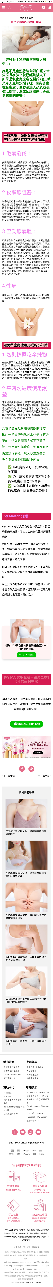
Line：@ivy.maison (35, 1113)
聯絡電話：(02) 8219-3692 (38, 1101)
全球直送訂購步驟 (12, 1071)
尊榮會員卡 (31, 1071)
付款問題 (8, 1093)
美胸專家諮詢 (26, 724)
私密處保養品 (15, 411)
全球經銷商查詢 (11, 1114)
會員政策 (35, 1247)
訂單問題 (8, 1096)
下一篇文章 (44, 776)
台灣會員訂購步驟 (12, 1067)
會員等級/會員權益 (35, 1067)
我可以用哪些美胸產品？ (12, 1101)
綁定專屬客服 (32, 1078)
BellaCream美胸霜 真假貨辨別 (14, 1108)
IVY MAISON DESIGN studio (32, 1282)
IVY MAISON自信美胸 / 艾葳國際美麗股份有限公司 (38, 1094)
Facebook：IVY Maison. (37, 1117)
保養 (4, 374)
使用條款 (17, 1247)
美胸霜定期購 (32, 1075)
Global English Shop (12, 1075)
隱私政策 (26, 1247)
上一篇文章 (8, 776)
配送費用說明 (10, 1078)
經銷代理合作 (32, 1121)
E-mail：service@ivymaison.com (38, 1108)
